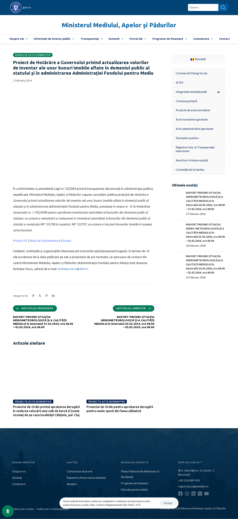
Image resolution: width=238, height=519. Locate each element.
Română (198, 59)
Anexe (67, 240)
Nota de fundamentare (45, 240)
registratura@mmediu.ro (193, 486)
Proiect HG (20, 240)
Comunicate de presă (79, 471)
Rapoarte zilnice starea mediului (86, 477)
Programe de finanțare (169, 38)
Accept (168, 503)
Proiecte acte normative (33, 55)
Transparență (91, 38)
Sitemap (17, 477)
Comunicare (203, 38)
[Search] (223, 7)
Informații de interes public (54, 38)
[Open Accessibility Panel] (8, 511)
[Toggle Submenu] (218, 91)
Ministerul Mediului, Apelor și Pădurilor (119, 25)
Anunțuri (72, 484)
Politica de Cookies (23, 508)
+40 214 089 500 (189, 480)
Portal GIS (138, 38)
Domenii (116, 38)
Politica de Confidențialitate (53, 508)
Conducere (18, 484)
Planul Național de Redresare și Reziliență (140, 474)
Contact (224, 38)
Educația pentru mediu (134, 489)
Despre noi (19, 38)
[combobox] (203, 7)
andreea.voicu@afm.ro (73, 269)
